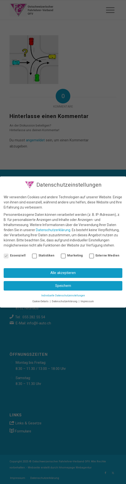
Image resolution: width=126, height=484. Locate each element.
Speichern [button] (63, 284)
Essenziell (15, 254)
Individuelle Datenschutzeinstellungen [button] (63, 294)
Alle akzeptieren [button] (63, 271)
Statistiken (43, 254)
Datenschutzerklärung (53, 228)
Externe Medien (104, 254)
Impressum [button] (87, 300)
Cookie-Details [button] (40, 300)
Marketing (72, 254)
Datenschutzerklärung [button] (65, 300)
